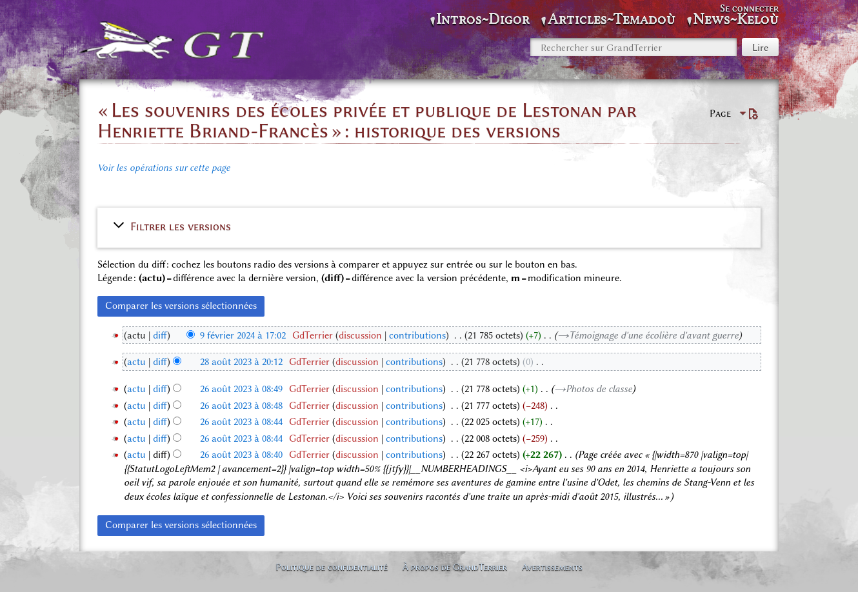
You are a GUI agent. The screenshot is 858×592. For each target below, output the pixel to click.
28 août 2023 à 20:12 (241, 362)
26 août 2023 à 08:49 (241, 389)
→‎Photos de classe (593, 389)
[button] (429, 226)
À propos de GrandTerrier (455, 567)
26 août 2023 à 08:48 (241, 405)
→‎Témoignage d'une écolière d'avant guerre (648, 335)
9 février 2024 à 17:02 (243, 335)
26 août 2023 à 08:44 (241, 422)
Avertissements (552, 567)
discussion (360, 335)
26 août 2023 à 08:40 (241, 454)
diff (160, 335)
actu (136, 362)
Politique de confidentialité (331, 567)
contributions (417, 335)
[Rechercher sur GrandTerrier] (633, 47)
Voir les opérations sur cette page (163, 167)
